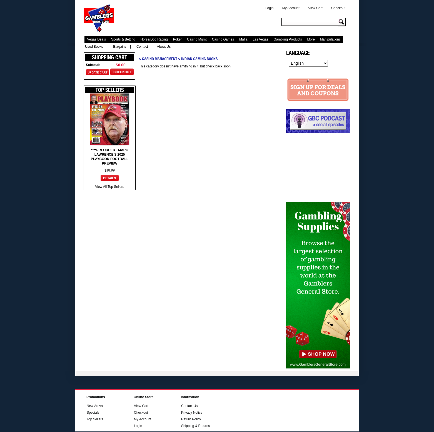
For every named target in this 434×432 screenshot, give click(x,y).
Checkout (338, 8)
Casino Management (159, 59)
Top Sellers (95, 419)
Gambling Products (287, 39)
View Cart (315, 8)
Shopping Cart (109, 57)
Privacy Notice (192, 413)
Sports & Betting (123, 39)
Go (342, 22)
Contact (142, 47)
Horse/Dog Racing (154, 39)
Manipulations (330, 39)
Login (269, 8)
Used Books (94, 47)
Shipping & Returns (195, 426)
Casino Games (223, 39)
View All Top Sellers (109, 187)
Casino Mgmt (197, 39)
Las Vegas (260, 39)
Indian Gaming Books (199, 59)
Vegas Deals (96, 39)
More (311, 39)
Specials (93, 413)
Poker (177, 39)
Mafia (243, 39)
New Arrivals (96, 406)
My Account (291, 8)
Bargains (119, 47)
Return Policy (191, 419)
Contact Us (189, 406)
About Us (164, 47)
